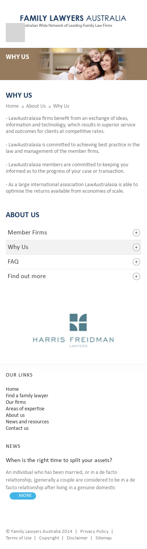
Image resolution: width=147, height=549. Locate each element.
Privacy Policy (94, 531)
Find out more (27, 276)
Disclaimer (77, 538)
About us (15, 415)
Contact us (17, 428)
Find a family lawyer (27, 396)
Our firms (16, 402)
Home (12, 106)
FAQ (13, 262)
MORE (25, 495)
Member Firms (27, 232)
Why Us (61, 106)
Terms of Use (18, 538)
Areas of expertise (25, 409)
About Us (36, 106)
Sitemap (104, 538)
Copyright (49, 538)
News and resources (27, 422)
